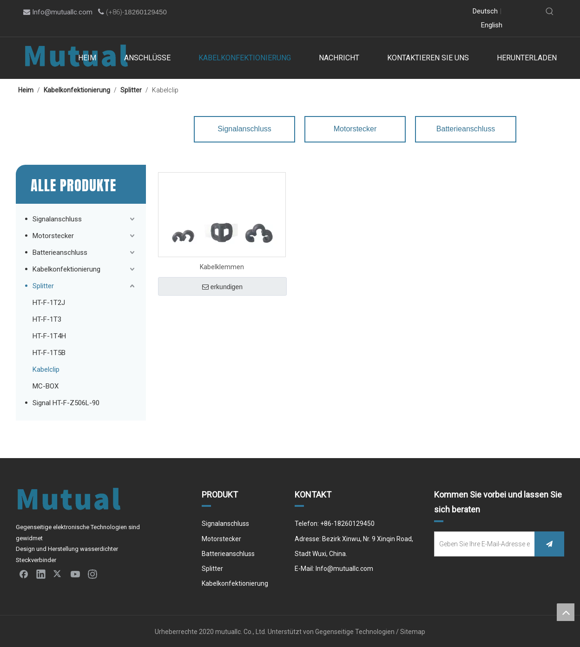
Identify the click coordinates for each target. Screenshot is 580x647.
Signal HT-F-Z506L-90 (66, 403)
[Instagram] (415, 12)
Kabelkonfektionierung (66, 269)
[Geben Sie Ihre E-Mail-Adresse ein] (482, 544)
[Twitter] (387, 12)
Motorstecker (53, 236)
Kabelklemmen (222, 267)
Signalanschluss (57, 219)
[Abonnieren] (549, 543)
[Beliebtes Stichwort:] (550, 12)
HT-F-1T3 (47, 319)
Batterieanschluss (60, 252)
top (565, 612)
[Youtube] (401, 12)
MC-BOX (46, 386)
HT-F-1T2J (49, 302)
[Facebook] (359, 12)
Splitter (43, 286)
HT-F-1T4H (49, 336)
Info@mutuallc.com (62, 12)
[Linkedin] (373, 12)
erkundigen (222, 287)
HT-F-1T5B (49, 353)
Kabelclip (46, 369)
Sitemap (412, 631)
